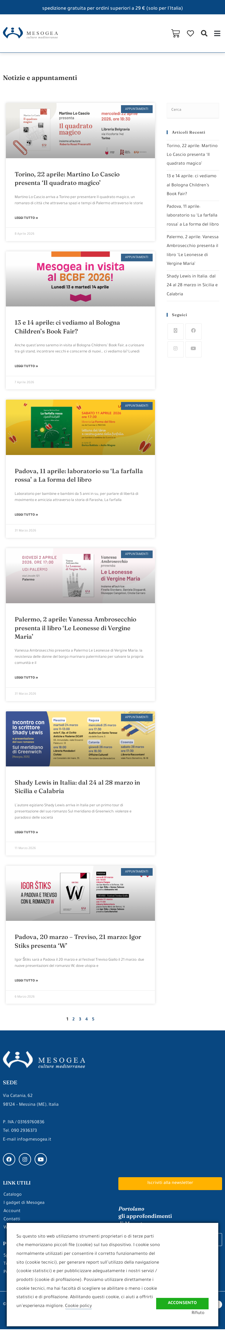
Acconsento (182, 1300)
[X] (176, 337)
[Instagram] (176, 355)
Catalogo (13, 1196)
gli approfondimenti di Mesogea (145, 1217)
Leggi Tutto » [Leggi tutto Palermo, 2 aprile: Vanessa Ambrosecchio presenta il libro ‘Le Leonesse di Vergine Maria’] (26, 679)
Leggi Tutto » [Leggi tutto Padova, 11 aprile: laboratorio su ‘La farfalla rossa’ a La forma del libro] (26, 516)
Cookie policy (78, 1306)
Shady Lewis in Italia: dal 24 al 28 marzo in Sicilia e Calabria (192, 292)
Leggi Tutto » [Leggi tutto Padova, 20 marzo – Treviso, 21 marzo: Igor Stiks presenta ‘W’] (26, 982)
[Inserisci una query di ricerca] (193, 110)
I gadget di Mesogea (24, 1204)
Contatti (12, 1221)
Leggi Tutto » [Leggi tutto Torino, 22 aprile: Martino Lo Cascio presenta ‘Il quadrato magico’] (26, 218)
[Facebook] (193, 337)
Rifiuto (202, 1313)
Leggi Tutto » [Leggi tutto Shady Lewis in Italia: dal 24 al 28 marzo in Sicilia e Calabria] (26, 834)
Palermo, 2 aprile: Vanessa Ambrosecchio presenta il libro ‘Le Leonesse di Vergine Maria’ (75, 628)
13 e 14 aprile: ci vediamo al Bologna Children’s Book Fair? (192, 185)
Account (12, 1213)
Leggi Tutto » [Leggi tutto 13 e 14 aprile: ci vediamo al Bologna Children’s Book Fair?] (26, 367)
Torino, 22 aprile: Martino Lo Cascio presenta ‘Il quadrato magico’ (192, 155)
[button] (204, 33)
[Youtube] (193, 355)
